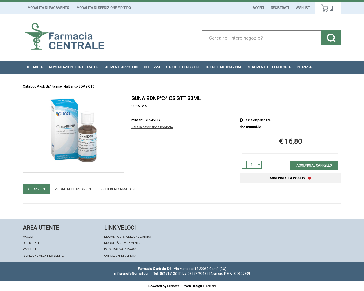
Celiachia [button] (34, 67)
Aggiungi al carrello (314, 165)
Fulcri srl (209, 286)
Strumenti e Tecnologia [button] (269, 67)
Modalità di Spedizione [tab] (74, 189)
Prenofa (173, 286)
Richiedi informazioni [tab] (118, 189)
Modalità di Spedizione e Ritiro (104, 8)
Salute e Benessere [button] (183, 67)
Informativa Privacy (120, 249)
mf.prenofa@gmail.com (132, 274)
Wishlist (303, 8)
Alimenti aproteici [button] (121, 67)
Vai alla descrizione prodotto (152, 127)
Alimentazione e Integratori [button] (74, 67)
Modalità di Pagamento (48, 8)
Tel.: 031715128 (165, 274)
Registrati (280, 8)
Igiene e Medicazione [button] (224, 67)
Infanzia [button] (304, 67)
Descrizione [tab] (37, 189)
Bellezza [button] (152, 67)
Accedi (258, 8)
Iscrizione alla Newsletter (44, 255)
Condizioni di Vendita (120, 255)
